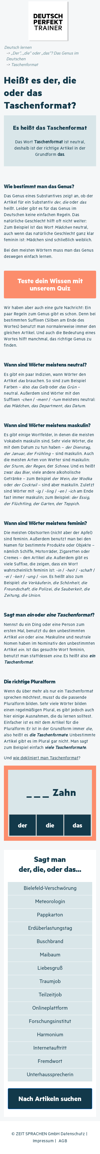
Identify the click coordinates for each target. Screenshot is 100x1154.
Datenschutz (73, 1134)
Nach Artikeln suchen (50, 1098)
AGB (63, 1141)
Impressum (43, 1141)
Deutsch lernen (18, 47)
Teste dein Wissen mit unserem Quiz (50, 284)
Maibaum (50, 955)
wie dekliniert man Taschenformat (45, 758)
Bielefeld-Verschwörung (50, 888)
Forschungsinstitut (50, 1022)
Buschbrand (50, 942)
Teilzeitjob (50, 995)
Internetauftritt (50, 1048)
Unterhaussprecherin (50, 1075)
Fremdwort (50, 1061)
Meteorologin (50, 902)
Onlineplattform (50, 1008)
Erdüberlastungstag (50, 928)
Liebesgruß (50, 968)
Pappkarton (50, 915)
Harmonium (50, 1035)
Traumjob (50, 982)
